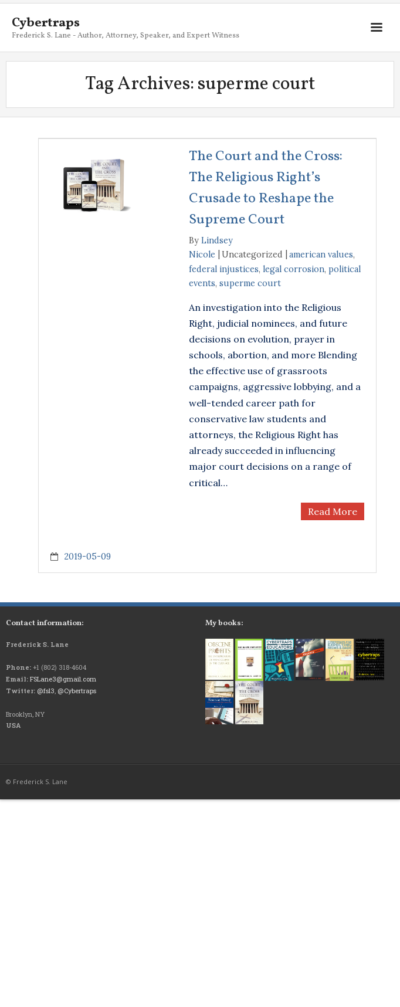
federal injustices (224, 269)
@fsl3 (46, 690)
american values (321, 254)
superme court (250, 283)
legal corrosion (293, 269)
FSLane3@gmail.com (63, 678)
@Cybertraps (76, 690)
